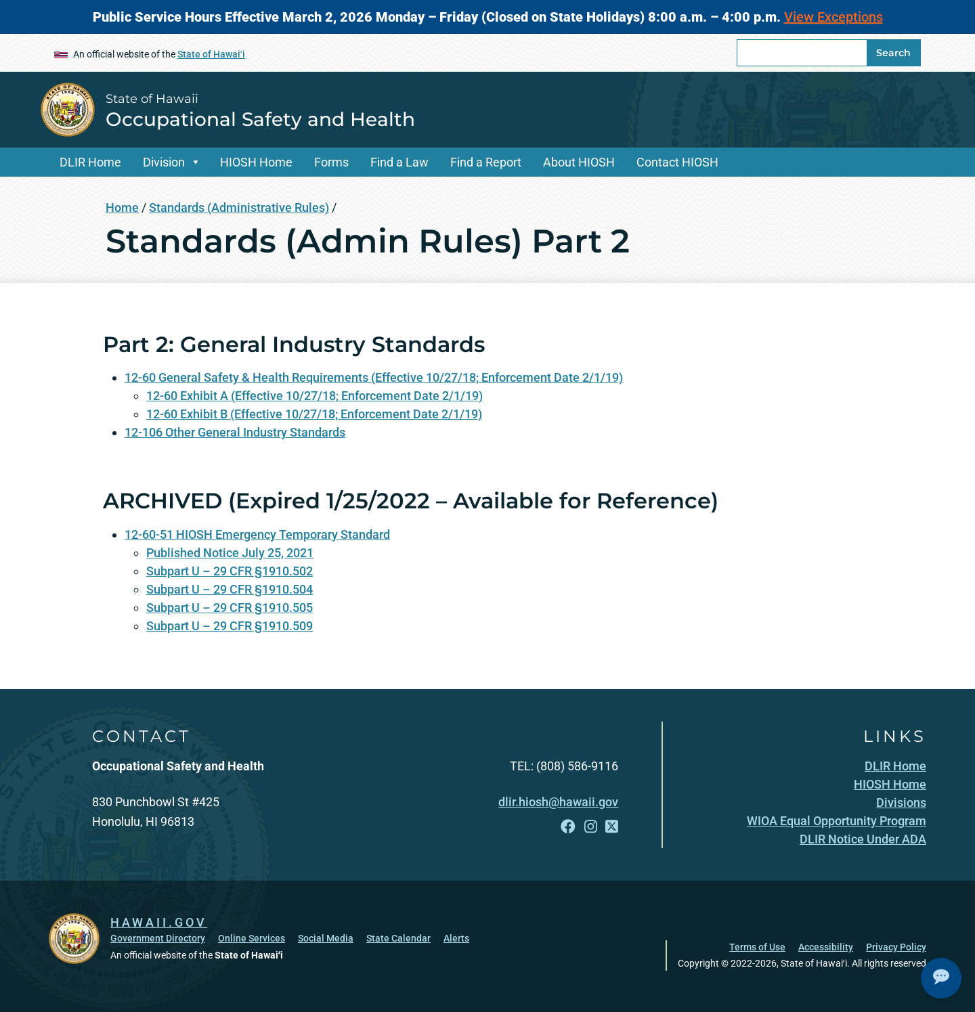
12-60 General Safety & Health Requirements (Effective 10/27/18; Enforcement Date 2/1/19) (374, 377)
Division (164, 162)
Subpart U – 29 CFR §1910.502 (229, 571)
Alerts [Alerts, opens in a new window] (456, 938)
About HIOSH (579, 162)
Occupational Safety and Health (260, 119)
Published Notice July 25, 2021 (229, 553)
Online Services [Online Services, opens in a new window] (251, 938)
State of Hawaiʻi (211, 54)
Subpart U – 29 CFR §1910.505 (229, 607)
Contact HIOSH (677, 162)
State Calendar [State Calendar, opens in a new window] (398, 938)
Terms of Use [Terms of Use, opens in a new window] (757, 947)
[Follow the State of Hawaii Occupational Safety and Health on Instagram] (590, 826)
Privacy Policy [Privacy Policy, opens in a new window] (896, 947)
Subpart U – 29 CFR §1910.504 (229, 589)
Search (893, 53)
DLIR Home (90, 162)
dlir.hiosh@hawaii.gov (558, 802)
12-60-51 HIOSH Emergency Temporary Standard (257, 534)
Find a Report (485, 162)
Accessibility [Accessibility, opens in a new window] (825, 947)
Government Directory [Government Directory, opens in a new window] (157, 938)
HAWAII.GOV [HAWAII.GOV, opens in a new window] (158, 922)
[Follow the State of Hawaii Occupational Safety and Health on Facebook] (568, 826)
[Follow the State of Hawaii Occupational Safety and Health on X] (611, 826)
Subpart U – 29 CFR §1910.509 (229, 626)
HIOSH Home (256, 162)
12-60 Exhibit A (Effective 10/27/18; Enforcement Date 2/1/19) (314, 396)
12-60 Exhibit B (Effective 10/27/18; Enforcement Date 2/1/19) (314, 414)
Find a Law (399, 162)
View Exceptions (833, 17)
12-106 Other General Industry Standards (235, 432)
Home (122, 207)
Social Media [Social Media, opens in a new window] (325, 938)
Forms (331, 162)
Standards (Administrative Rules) (239, 207)
